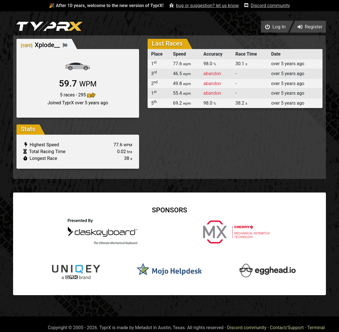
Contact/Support (287, 327)
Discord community (246, 327)
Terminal (316, 327)
